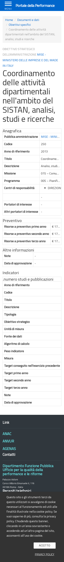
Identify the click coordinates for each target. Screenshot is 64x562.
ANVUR (8, 441)
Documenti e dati (28, 19)
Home (9, 19)
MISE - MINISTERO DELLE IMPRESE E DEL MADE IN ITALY (30, 60)
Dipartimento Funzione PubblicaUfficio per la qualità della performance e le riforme (28, 470)
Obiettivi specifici (20, 24)
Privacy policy (44, 554)
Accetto (44, 545)
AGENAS (9, 448)
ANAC (7, 433)
